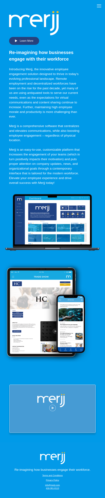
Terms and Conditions (52, 475)
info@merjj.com (52, 485)
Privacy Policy (52, 480)
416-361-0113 (52, 488)
